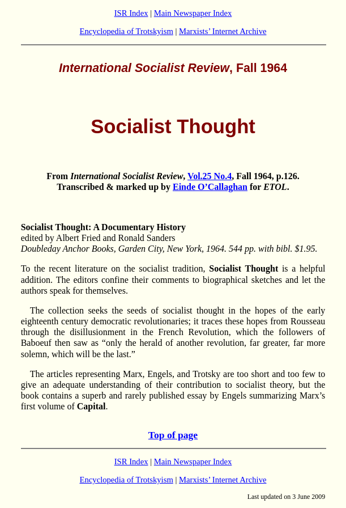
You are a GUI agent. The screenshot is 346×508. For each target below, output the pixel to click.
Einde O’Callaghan (210, 187)
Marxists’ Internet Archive (222, 31)
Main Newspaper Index (193, 13)
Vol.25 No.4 (209, 176)
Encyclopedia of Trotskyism (126, 31)
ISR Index (131, 13)
